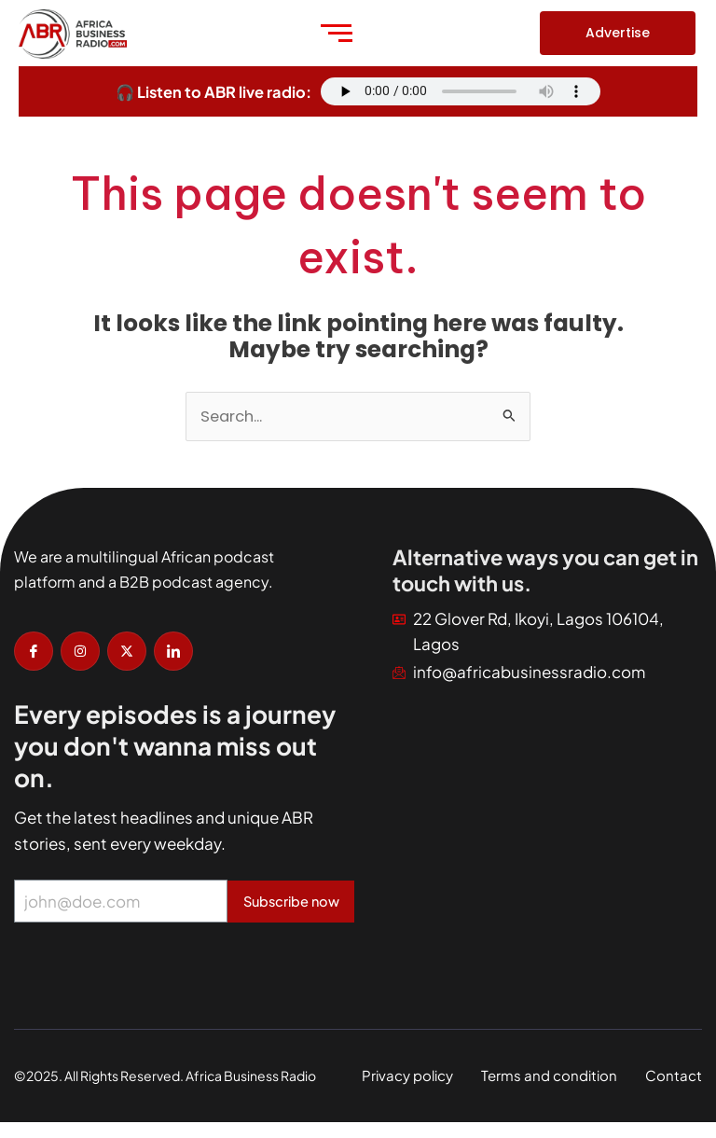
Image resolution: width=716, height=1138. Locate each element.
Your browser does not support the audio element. (460, 91)
